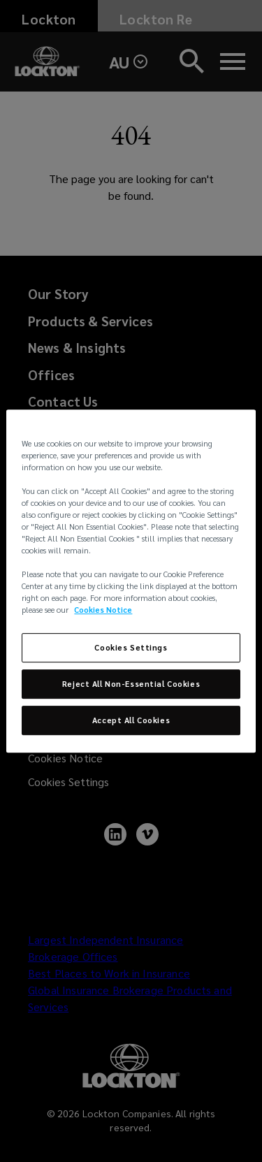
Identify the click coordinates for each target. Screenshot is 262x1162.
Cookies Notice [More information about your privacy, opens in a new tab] (103, 610)
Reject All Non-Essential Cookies (131, 684)
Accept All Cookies (131, 720)
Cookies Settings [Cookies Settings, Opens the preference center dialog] (130, 648)
